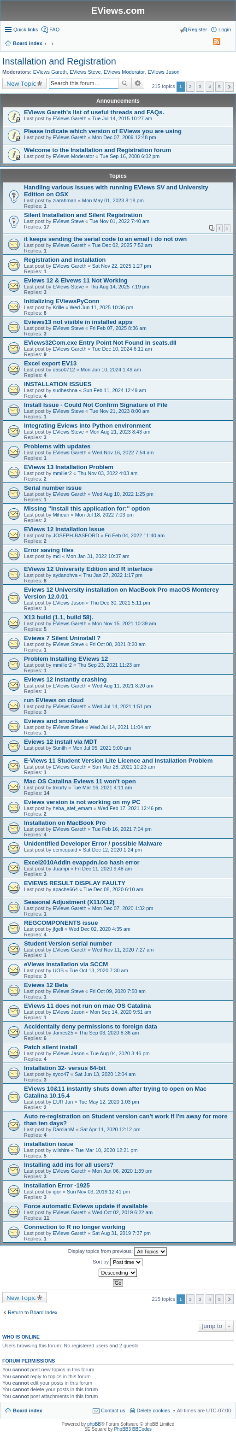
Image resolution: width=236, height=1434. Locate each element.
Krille (58, 307)
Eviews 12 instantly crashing (65, 679)
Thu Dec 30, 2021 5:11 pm (120, 602)
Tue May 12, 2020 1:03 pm (109, 1102)
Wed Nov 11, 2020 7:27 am (123, 949)
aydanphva (65, 575)
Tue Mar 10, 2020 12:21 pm (106, 1150)
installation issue (48, 1143)
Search (125, 83)
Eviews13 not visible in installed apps (78, 321)
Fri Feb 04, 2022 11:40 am (135, 535)
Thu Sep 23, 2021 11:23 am (108, 665)
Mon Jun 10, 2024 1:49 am (111, 369)
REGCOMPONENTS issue (61, 922)
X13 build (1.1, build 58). (58, 617)
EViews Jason (164, 72)
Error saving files (49, 550)
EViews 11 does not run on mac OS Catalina (87, 1005)
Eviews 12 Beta (46, 984)
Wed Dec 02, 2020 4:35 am (99, 929)
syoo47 (61, 1074)
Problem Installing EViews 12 (66, 658)
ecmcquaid (65, 849)
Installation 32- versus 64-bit (65, 1067)
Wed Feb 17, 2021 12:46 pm (130, 808)
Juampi (61, 868)
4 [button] (209, 86)
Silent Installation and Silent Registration (83, 215)
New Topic (21, 83)
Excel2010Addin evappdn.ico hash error (82, 862)
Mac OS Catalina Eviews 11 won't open (80, 781)
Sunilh (60, 748)
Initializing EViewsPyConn (62, 301)
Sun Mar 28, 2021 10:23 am (123, 767)
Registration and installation (65, 259)
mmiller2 (62, 473)
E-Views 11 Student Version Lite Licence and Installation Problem (118, 760)
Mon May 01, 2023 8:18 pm (113, 200)
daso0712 (64, 369)
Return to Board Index (33, 1312)
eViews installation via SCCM (66, 964)
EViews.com (118, 11)
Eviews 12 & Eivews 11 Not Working (76, 280)
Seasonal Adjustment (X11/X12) (69, 902)
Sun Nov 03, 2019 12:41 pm (98, 1191)
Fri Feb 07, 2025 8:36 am (118, 328)
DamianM (63, 1129)
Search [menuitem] (227, 44)
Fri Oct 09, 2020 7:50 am (117, 991)
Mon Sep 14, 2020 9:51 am (121, 1012)
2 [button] (190, 86)
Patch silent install (50, 1047)
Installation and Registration (59, 61)
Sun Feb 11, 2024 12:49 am (114, 390)
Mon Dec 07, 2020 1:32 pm (122, 908)
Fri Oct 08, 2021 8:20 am (117, 644)
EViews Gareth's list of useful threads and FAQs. (94, 112)
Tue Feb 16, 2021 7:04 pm (122, 829)
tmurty (60, 787)
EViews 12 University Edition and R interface (88, 568)
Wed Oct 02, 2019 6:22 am (122, 1212)
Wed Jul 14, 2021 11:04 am (120, 727)
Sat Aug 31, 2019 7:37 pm (121, 1233)
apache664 (65, 889)
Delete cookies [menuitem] (153, 1410)
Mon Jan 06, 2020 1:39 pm (122, 1171)
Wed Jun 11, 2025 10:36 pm (101, 307)
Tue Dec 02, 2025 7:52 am (122, 245)
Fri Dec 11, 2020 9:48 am (103, 868)
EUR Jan (63, 1102)
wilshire (61, 1150)
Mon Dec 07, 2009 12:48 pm (124, 137)
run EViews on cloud (53, 700)
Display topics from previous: (117, 1251)
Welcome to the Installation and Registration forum (97, 150)
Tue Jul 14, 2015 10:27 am (122, 118)
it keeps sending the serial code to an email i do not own (105, 238)
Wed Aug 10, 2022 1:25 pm (122, 494)
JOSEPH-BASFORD (76, 535)
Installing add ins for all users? (68, 1164)
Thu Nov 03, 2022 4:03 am (107, 473)
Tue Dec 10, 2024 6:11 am (122, 349)
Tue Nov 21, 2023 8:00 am (119, 411)
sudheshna (65, 390)
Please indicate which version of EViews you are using (103, 131)
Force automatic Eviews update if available (86, 1206)
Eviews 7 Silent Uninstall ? (62, 638)
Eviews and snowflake (56, 720)
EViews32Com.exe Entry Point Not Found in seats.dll (100, 342)
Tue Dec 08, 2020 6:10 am (113, 889)
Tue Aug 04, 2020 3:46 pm (120, 1053)
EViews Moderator (124, 72)
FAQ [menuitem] (54, 29)
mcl (56, 556)
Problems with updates (57, 446)
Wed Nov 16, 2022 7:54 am (123, 452)
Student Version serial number (68, 943)
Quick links (25, 29)
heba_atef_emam (72, 808)
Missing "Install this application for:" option (87, 508)
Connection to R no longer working (74, 1226)
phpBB (94, 1424)
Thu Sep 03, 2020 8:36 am (109, 1032)
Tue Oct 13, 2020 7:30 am (98, 970)
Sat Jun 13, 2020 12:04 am (105, 1074)
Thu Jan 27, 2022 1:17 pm (112, 575)
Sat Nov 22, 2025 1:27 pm (121, 266)
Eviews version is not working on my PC (82, 802)
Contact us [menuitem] (113, 1410)
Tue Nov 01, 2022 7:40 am (119, 221)
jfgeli (58, 929)
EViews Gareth (50, 72)
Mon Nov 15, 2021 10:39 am (124, 623)
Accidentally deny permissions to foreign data (90, 1026)
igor (57, 1191)
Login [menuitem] (224, 29)
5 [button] (219, 86)
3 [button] (200, 86)
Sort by (117, 1262)
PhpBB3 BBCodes (133, 1429)
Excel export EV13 (50, 363)
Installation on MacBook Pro (65, 822)
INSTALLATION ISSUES (58, 384)
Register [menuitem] (197, 29)
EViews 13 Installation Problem (68, 467)
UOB (58, 970)
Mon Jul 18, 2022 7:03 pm (104, 514)
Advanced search (138, 83)
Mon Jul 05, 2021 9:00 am (101, 748)
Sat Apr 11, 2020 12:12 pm (110, 1129)
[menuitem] (212, 43)
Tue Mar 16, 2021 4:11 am (102, 787)
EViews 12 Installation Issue (64, 529)
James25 (63, 1032)
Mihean (61, 514)
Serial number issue (53, 487)
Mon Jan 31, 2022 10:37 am (98, 556)
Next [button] (229, 87)
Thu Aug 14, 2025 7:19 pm (119, 286)
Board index (27, 1410)
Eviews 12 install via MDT (60, 741)
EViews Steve (85, 72)
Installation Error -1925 (57, 1185)
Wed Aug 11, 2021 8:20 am (122, 685)
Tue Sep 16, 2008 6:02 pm (129, 156)
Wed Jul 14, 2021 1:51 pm (121, 706)
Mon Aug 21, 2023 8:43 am (119, 432)
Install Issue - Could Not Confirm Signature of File (95, 404)
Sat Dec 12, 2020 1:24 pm (112, 849)
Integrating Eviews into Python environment (87, 425)
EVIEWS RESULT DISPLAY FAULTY (74, 883)
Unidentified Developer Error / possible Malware (93, 843)
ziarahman (64, 200)
